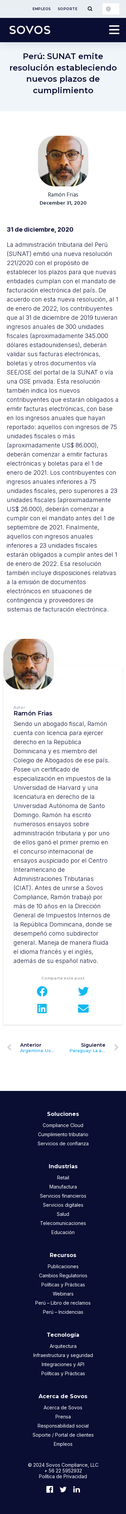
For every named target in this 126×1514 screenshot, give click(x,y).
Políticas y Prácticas (63, 1284)
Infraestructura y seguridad (63, 1355)
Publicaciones (63, 1266)
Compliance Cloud (63, 1125)
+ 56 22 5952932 (63, 1470)
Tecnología (63, 1335)
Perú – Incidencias (63, 1312)
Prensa (63, 1416)
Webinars (63, 1294)
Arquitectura (63, 1346)
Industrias (63, 1166)
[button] (42, 991)
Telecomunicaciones (63, 1223)
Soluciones (63, 1114)
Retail (63, 1177)
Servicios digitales (63, 1205)
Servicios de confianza (63, 1143)
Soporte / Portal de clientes (63, 1435)
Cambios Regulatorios (63, 1275)
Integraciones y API (63, 1364)
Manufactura (63, 1187)
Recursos (63, 1255)
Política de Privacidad (63, 1476)
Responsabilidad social (63, 1426)
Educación (63, 1232)
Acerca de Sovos (63, 1396)
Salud (63, 1214)
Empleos (42, 9)
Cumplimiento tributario (63, 1134)
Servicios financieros (63, 1196)
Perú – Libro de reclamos (63, 1303)
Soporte (68, 9)
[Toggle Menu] (90, 9)
